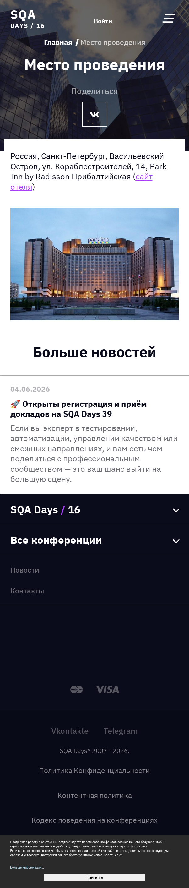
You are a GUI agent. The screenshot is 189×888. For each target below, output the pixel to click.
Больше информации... (27, 867)
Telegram (121, 730)
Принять (94, 877)
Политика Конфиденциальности (94, 770)
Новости (24, 570)
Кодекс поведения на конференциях (94, 820)
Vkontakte (70, 730)
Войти (103, 21)
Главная (58, 42)
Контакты (27, 590)
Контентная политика (94, 795)
